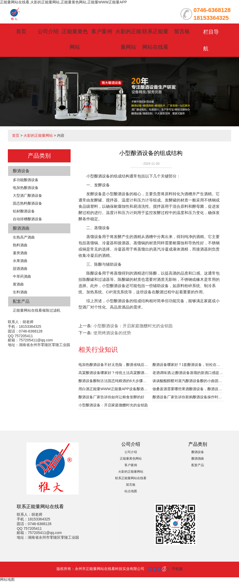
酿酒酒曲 (21, 228)
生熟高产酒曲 (24, 237)
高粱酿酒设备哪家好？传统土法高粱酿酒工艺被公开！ (113, 373)
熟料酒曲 (20, 245)
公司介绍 (48, 31)
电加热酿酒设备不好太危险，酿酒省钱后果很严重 (113, 365)
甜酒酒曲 (20, 268)
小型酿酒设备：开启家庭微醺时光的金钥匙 (133, 326)
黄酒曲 (18, 284)
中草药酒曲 (22, 276)
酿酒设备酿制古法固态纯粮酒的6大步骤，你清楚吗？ (113, 381)
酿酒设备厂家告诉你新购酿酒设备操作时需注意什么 (187, 397)
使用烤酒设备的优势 (112, 333)
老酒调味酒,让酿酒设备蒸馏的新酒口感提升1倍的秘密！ (187, 373)
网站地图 (7, 579)
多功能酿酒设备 (25, 180)
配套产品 (21, 301)
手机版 (177, 569)
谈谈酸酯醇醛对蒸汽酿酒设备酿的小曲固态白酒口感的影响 (187, 381)
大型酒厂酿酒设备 (27, 195)
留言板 (182, 31)
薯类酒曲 (20, 253)
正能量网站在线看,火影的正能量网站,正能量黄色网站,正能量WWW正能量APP (63, 2)
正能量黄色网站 (131, 458)
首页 (21, 31)
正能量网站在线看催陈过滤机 (36, 310)
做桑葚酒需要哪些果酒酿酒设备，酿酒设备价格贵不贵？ (187, 389)
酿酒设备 (21, 171)
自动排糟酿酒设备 (27, 219)
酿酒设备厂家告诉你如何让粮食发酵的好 (111, 397)
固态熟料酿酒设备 (27, 203)
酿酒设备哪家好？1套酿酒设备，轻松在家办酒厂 (187, 365)
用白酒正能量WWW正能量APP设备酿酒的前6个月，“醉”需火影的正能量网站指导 (113, 389)
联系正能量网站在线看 (130, 478)
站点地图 (130, 491)
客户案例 (101, 31)
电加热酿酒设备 (25, 188)
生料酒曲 (20, 292)
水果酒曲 (20, 261)
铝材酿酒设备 (24, 211)
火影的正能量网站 (38, 135)
